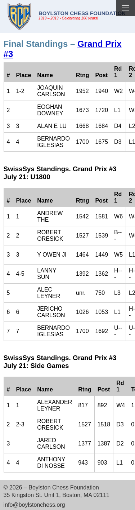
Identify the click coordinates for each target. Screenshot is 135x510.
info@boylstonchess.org (34, 505)
